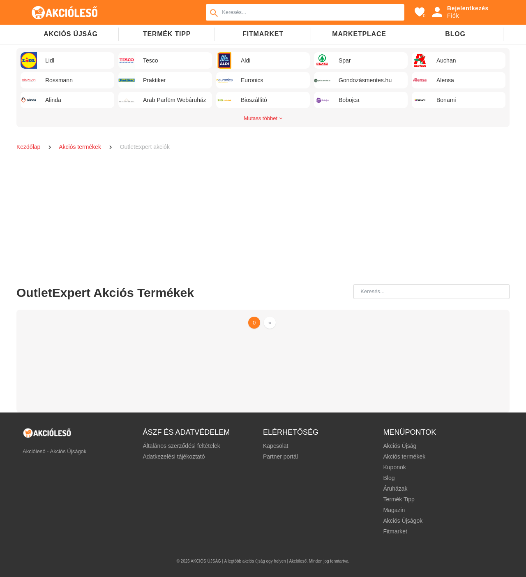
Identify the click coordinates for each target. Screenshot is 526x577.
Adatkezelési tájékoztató (174, 456)
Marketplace (359, 33)
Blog (455, 33)
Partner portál (280, 456)
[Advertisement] (263, 218)
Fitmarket (263, 33)
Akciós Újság (399, 446)
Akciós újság (70, 33)
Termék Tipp (398, 499)
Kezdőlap (29, 147)
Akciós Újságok (402, 520)
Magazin (394, 510)
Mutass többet (263, 118)
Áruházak (395, 488)
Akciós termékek (80, 147)
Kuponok (394, 467)
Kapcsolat (275, 446)
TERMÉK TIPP (167, 33)
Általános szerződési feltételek (181, 446)
